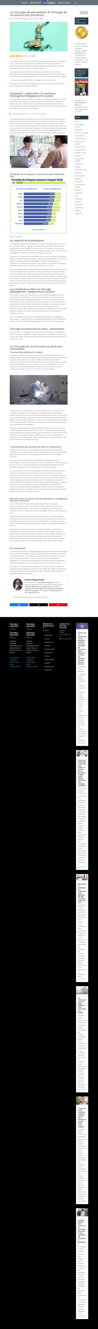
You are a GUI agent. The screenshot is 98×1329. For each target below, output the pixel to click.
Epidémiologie (79, 202)
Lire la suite (81, 737)
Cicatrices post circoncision (49, 663)
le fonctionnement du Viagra (37, 109)
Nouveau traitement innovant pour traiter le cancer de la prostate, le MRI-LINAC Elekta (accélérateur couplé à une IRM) (82, 767)
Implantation (79, 124)
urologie (41, 13)
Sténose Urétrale (80, 142)
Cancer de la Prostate (81, 127)
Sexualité (77, 162)
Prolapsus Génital (80, 133)
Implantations (64, 3)
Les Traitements (80, 170)
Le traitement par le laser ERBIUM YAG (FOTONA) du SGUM (82, 1000)
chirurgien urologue (18, 75)
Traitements (78, 159)
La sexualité (78, 193)
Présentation (35, 3)
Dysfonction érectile (48, 631)
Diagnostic (78, 150)
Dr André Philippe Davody (20, 13)
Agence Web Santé (79, 1326)
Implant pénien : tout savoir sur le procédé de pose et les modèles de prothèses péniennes (82, 1227)
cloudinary (18, 231)
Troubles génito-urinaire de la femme (50, 647)
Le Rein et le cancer (81, 165)
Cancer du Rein (79, 130)
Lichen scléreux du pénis (49, 656)
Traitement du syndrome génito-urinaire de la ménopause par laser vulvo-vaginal (82, 1112)
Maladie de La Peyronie (49, 638)
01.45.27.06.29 (66, 633)
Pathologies (49, 3)
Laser (76, 190)
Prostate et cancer (80, 147)
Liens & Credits (15, 661)
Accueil (25, 3)
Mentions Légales (61, 1326)
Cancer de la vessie (81, 145)
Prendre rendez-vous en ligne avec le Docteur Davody (29, 592)
